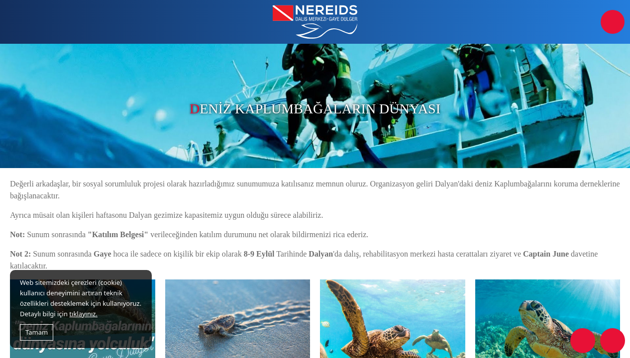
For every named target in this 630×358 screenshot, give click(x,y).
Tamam (36, 332)
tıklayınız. (83, 313)
